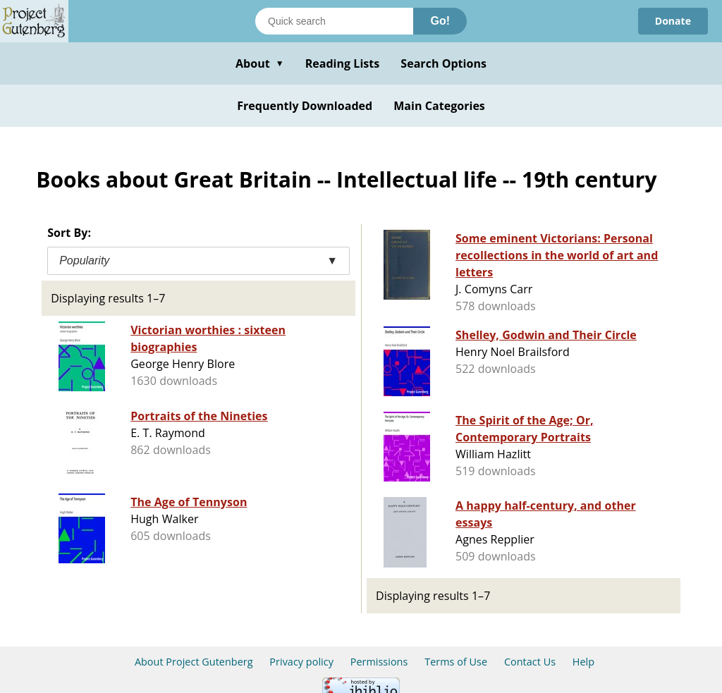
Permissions (379, 661)
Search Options (443, 63)
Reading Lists (342, 63)
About (259, 63)
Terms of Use (455, 661)
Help (583, 661)
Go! (440, 21)
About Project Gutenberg (194, 661)
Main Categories (439, 106)
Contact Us (530, 661)
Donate (673, 20)
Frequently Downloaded (304, 106)
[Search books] (334, 21)
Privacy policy (301, 661)
